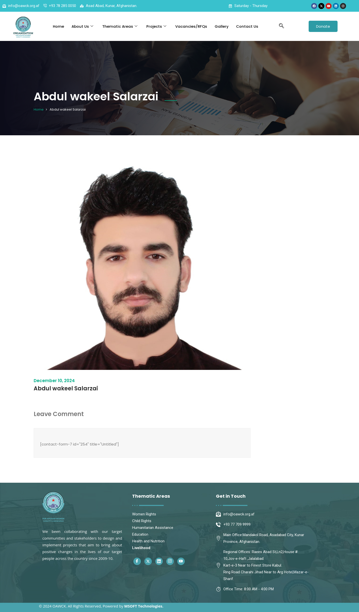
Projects (156, 26)
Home (58, 26)
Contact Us (247, 26)
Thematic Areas (119, 26)
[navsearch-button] (281, 26)
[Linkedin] (159, 561)
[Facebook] (137, 561)
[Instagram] (170, 561)
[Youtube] (181, 561)
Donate (323, 26)
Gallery (222, 26)
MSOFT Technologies (143, 606)
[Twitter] (148, 561)
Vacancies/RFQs (191, 26)
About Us (82, 26)
